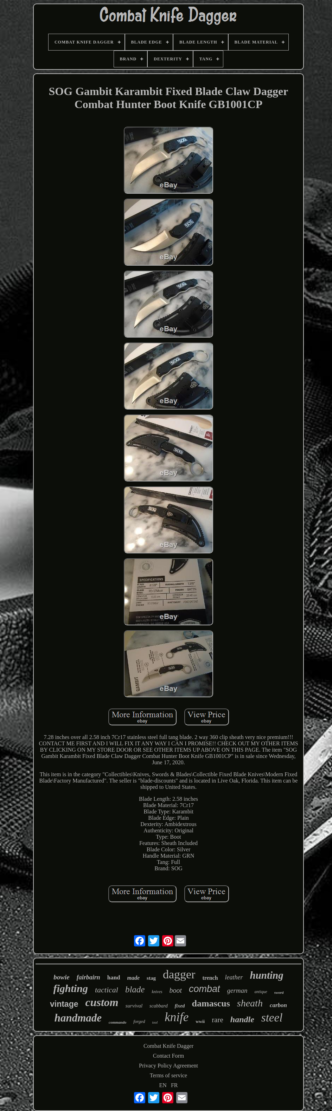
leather (234, 977)
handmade (78, 1018)
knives (157, 991)
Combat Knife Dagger (168, 1046)
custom (102, 1002)
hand (113, 977)
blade (135, 989)
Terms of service (168, 1075)
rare (217, 1020)
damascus (211, 1003)
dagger (179, 974)
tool (155, 1022)
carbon (278, 1005)
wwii (200, 1021)
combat (204, 989)
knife (177, 1017)
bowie (61, 977)
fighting (70, 988)
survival (134, 1006)
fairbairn (88, 977)
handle (242, 1019)
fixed (180, 1006)
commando (117, 1022)
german (237, 990)
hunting (266, 975)
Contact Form (168, 1056)
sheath (250, 1003)
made (133, 978)
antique (261, 991)
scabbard (158, 1006)
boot (175, 990)
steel (271, 1017)
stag (151, 978)
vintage (64, 1004)
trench (210, 978)
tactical (106, 989)
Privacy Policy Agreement (168, 1066)
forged (139, 1021)
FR (174, 1085)
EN (163, 1085)
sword (279, 992)
